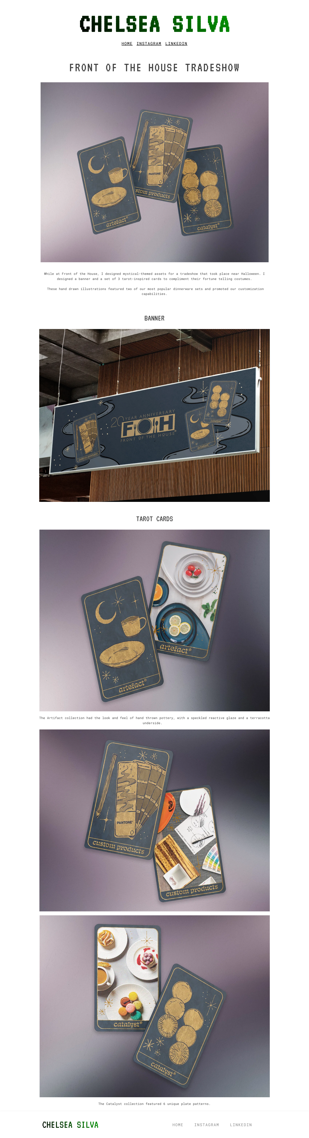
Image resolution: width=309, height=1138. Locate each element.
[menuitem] (127, 43)
